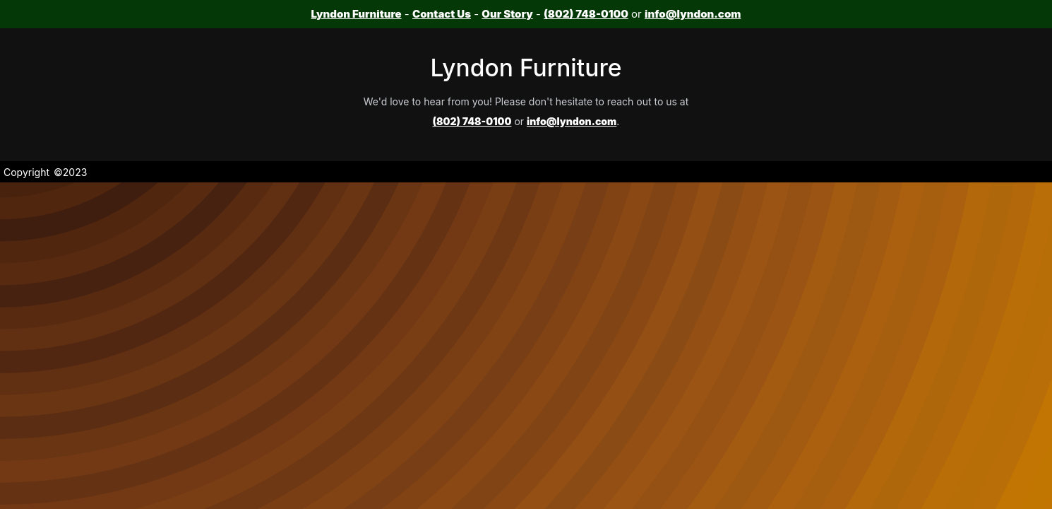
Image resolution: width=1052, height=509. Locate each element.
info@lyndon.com (693, 14)
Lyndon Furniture (356, 14)
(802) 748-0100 (586, 14)
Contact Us (441, 14)
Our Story (507, 14)
